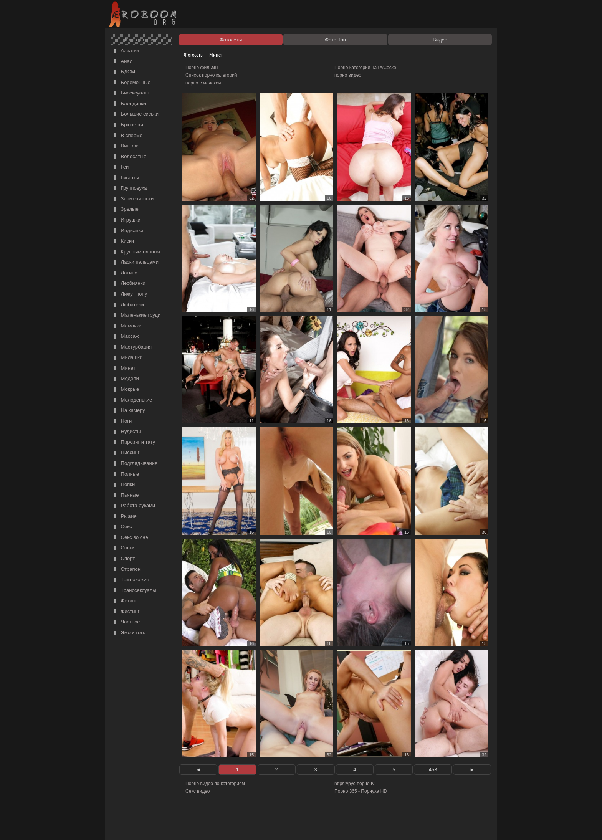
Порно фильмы (201, 67)
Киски (123, 241)
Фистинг (125, 612)
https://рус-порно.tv (354, 783)
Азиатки (125, 51)
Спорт (123, 559)
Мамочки (126, 326)
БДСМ (123, 72)
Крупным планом (136, 252)
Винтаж (125, 146)
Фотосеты (190, 54)
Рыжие (124, 516)
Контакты (240, 825)
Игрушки (126, 220)
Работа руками (133, 506)
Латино (124, 273)
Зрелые (125, 209)
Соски (123, 548)
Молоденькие (132, 400)
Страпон (126, 569)
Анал (122, 61)
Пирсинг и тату (133, 442)
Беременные (131, 82)
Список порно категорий (211, 75)
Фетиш (124, 601)
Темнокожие (130, 580)
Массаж (125, 336)
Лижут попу (129, 294)
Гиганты (125, 178)
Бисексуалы (130, 93)
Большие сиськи (135, 114)
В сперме (127, 135)
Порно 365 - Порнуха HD (360, 791)
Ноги (122, 421)
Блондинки (129, 104)
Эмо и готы (129, 633)
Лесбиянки (129, 283)
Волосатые (129, 157)
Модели (125, 378)
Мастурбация (132, 347)
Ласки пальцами (135, 262)
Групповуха (129, 188)
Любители (128, 305)
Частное (126, 622)
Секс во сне (130, 537)
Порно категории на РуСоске (365, 67)
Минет (124, 368)
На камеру (128, 410)
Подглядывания (134, 463)
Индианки (127, 231)
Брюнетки (127, 125)
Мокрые (125, 389)
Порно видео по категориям (215, 783)
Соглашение (214, 825)
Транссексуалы (134, 590)
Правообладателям (178, 825)
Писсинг (125, 453)
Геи (120, 167)
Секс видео (197, 791)
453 (433, 769)
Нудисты (126, 431)
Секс (122, 527)
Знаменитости (133, 199)
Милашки (127, 357)
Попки (123, 484)
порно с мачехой (203, 83)
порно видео (347, 75)
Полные (125, 474)
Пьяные (125, 495)
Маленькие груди (136, 315)
